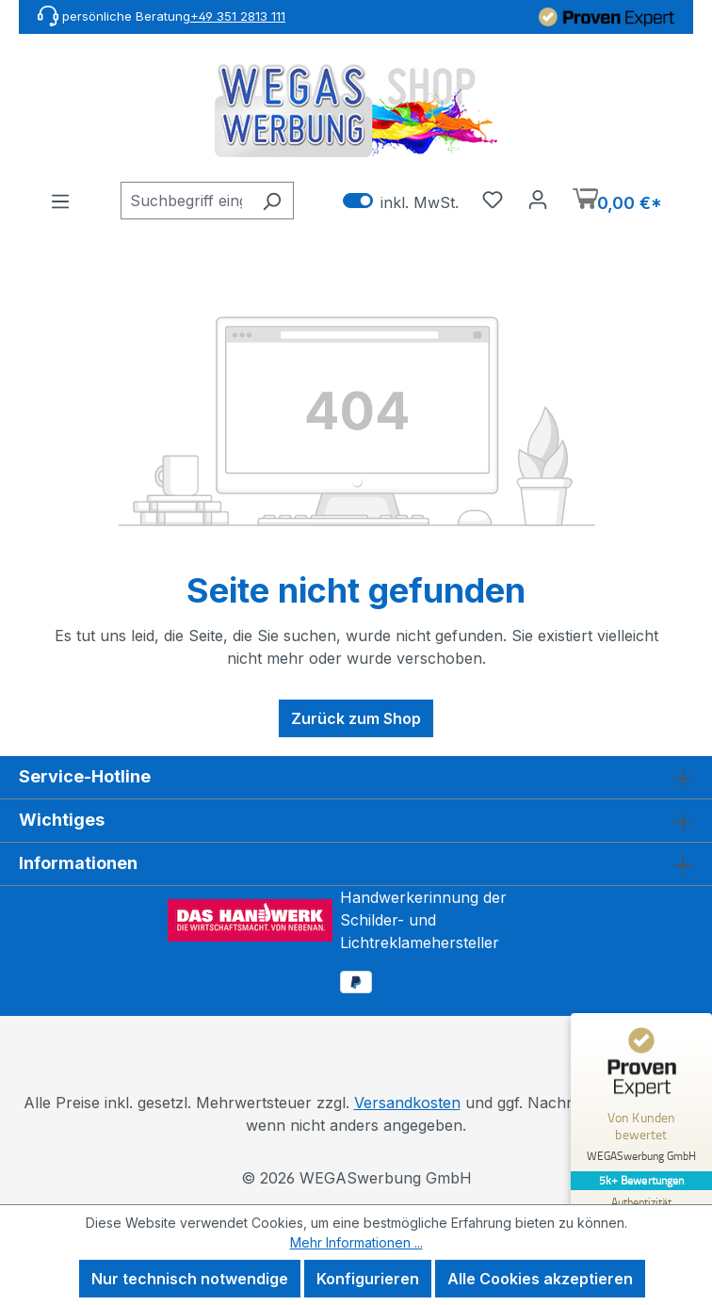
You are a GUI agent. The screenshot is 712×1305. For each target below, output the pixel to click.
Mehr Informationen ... (356, 1242)
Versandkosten (407, 1102)
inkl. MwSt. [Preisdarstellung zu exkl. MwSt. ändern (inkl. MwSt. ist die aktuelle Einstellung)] (401, 201)
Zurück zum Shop (356, 718)
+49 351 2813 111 (237, 16)
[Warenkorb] (617, 201)
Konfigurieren (367, 1278)
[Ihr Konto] (537, 199)
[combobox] (186, 200)
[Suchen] (272, 200)
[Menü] (60, 200)
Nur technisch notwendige (189, 1278)
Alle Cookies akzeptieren (540, 1278)
